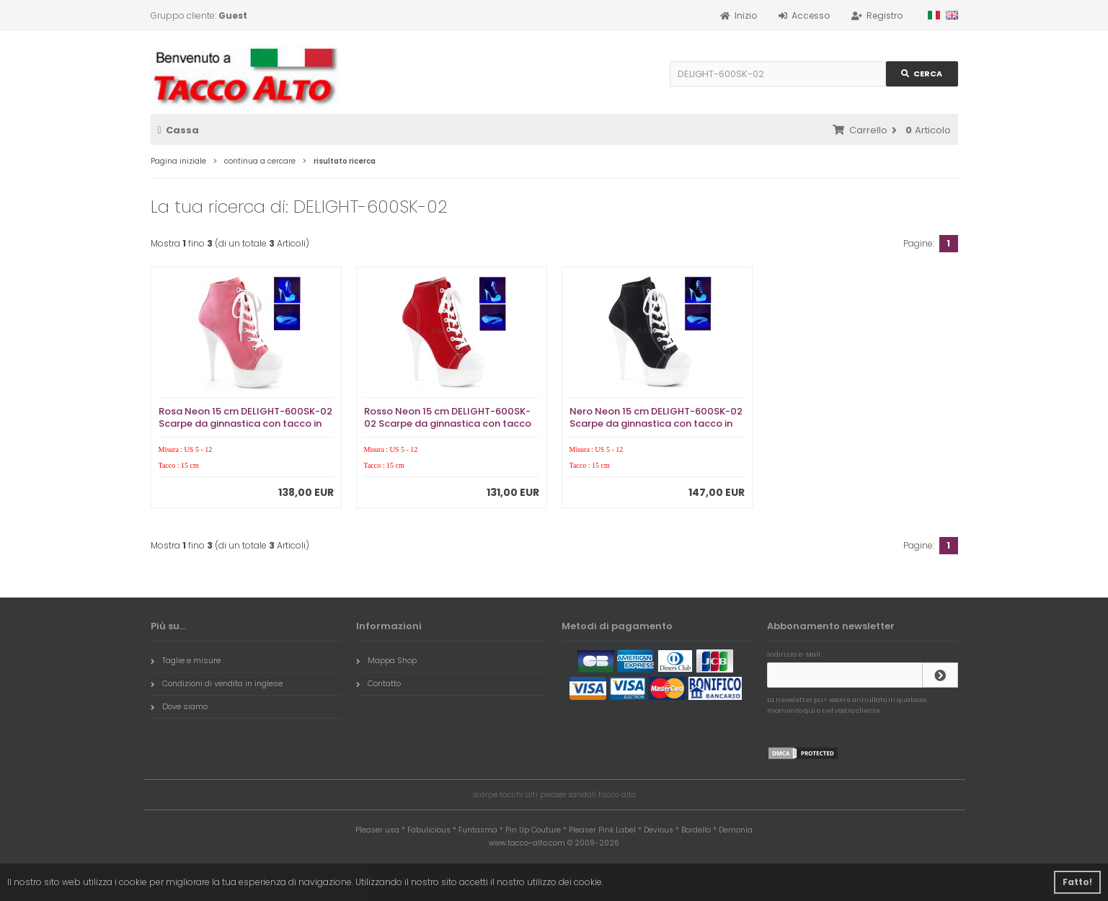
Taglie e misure (186, 660)
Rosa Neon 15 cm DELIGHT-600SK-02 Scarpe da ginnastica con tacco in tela (245, 423)
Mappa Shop (386, 660)
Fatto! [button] (1077, 882)
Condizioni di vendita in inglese (217, 683)
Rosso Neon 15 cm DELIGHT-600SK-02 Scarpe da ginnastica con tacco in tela (447, 423)
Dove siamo (179, 706)
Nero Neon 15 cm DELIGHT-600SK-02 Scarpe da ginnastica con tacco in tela (656, 423)
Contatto (378, 683)
